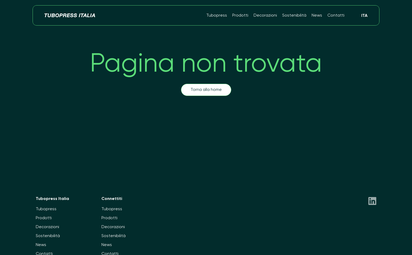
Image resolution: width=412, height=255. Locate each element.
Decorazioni (265, 15)
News (317, 15)
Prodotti (240, 15)
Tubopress (216, 15)
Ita (364, 16)
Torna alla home (206, 90)
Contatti (335, 15)
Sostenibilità (294, 15)
